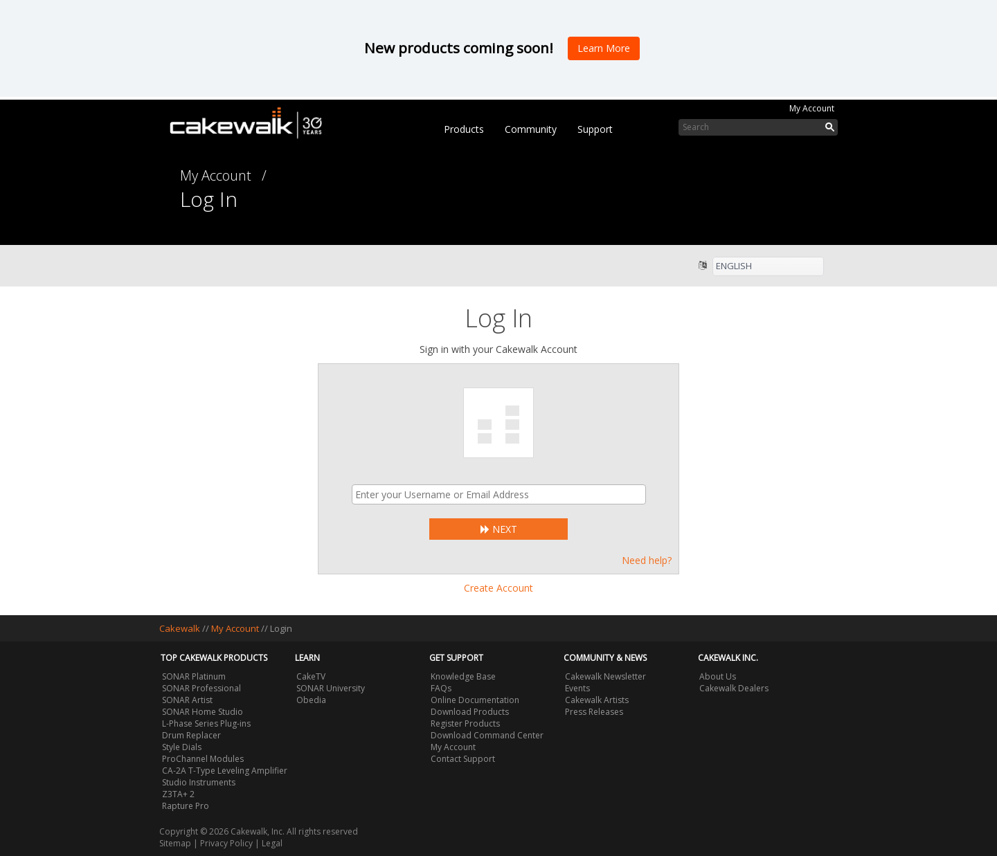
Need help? (647, 560)
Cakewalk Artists (597, 700)
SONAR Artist (187, 700)
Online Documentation (475, 700)
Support (595, 129)
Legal (272, 843)
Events (577, 688)
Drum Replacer (191, 735)
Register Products (465, 723)
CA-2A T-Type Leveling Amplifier (224, 770)
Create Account (498, 587)
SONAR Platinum (194, 676)
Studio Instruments (198, 782)
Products (464, 129)
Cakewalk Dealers (734, 688)
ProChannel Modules (203, 759)
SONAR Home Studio (202, 712)
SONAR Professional (201, 688)
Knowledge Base (463, 676)
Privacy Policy (226, 843)
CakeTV (310, 676)
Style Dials (181, 747)
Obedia (311, 700)
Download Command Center (487, 735)
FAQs (441, 688)
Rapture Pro (185, 806)
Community (531, 129)
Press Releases (594, 712)
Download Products (470, 712)
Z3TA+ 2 (178, 794)
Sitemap (175, 843)
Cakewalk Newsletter (605, 676)
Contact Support (463, 759)
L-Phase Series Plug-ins (206, 723)
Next (498, 529)
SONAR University (330, 688)
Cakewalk (179, 628)
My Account (811, 108)
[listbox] (768, 266)
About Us (717, 676)
